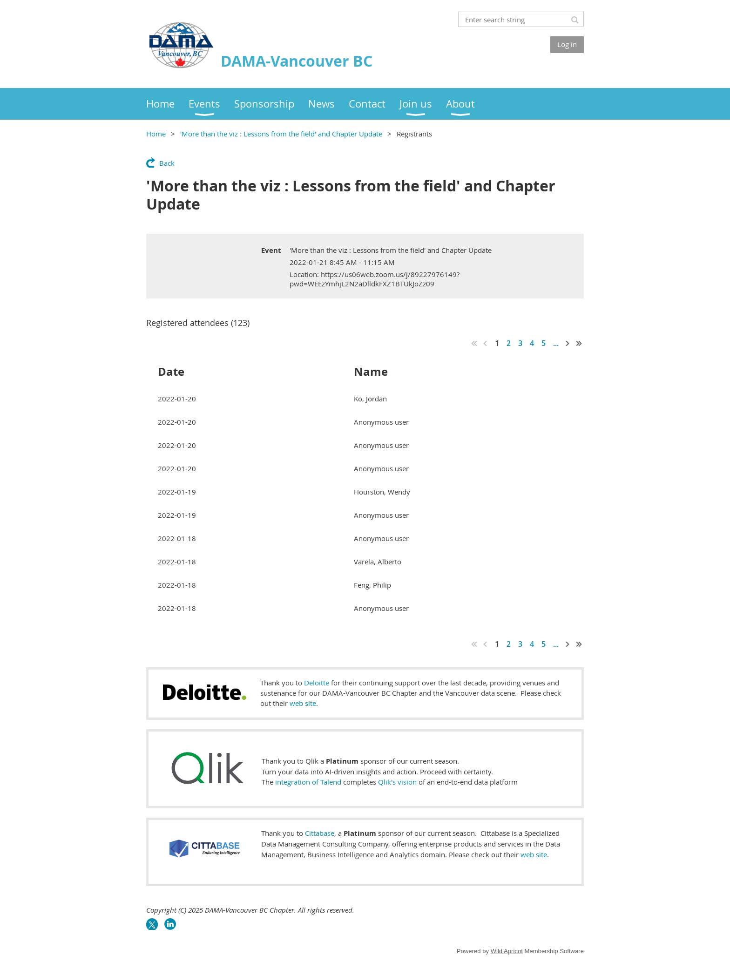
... (556, 343)
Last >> (579, 343)
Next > (568, 343)
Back (167, 163)
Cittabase (319, 833)
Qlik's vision (397, 781)
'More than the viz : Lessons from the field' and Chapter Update (281, 133)
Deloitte (316, 682)
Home (156, 133)
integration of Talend (308, 781)
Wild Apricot (507, 951)
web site (303, 703)
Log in (567, 44)
